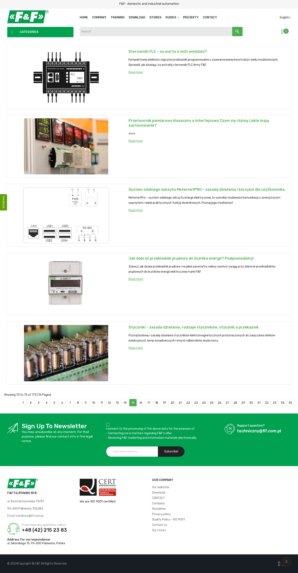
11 (101, 403)
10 (93, 403)
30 (251, 403)
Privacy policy (161, 514)
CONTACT (158, 498)
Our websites (160, 487)
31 (258, 403)
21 (180, 403)
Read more (136, 72)
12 (109, 403)
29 (243, 403)
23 (196, 403)
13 (117, 403)
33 (274, 403)
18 (156, 403)
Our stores (159, 530)
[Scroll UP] (286, 561)
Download (158, 492)
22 (188, 403)
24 (204, 403)
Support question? (251, 425)
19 (164, 403)
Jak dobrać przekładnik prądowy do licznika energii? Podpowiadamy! (191, 258)
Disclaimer (159, 509)
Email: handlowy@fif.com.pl (25, 516)
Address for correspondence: (28, 539)
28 (235, 403)
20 (172, 403)
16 (140, 403)
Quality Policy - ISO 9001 (168, 519)
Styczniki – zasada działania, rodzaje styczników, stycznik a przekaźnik (194, 327)
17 (148, 403)
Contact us (159, 525)
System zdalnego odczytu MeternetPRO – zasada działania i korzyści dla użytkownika (207, 189)
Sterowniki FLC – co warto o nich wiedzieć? (168, 51)
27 (227, 403)
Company (158, 503)
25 (212, 403)
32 (267, 403)
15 (133, 403)
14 (125, 403)
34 (282, 403)
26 (219, 403)
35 (290, 403)
